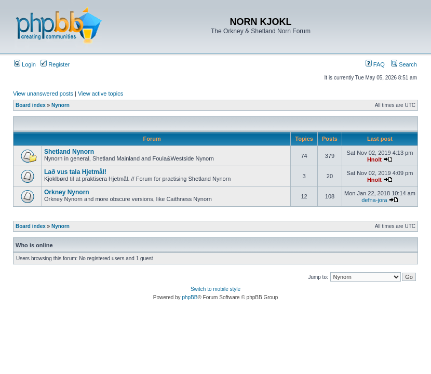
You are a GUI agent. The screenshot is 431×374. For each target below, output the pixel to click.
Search (404, 64)
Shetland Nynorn (69, 151)
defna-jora (374, 200)
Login (25, 64)
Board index (31, 105)
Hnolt (374, 159)
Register (55, 64)
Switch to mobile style (215, 289)
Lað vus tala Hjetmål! (75, 172)
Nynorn (60, 105)
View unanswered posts (43, 93)
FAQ (375, 64)
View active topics (100, 93)
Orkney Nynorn (66, 192)
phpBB (189, 297)
